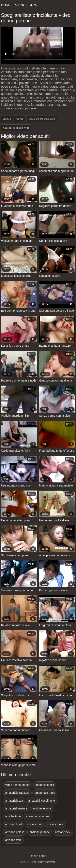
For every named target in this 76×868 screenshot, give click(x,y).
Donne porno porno (19, 5)
